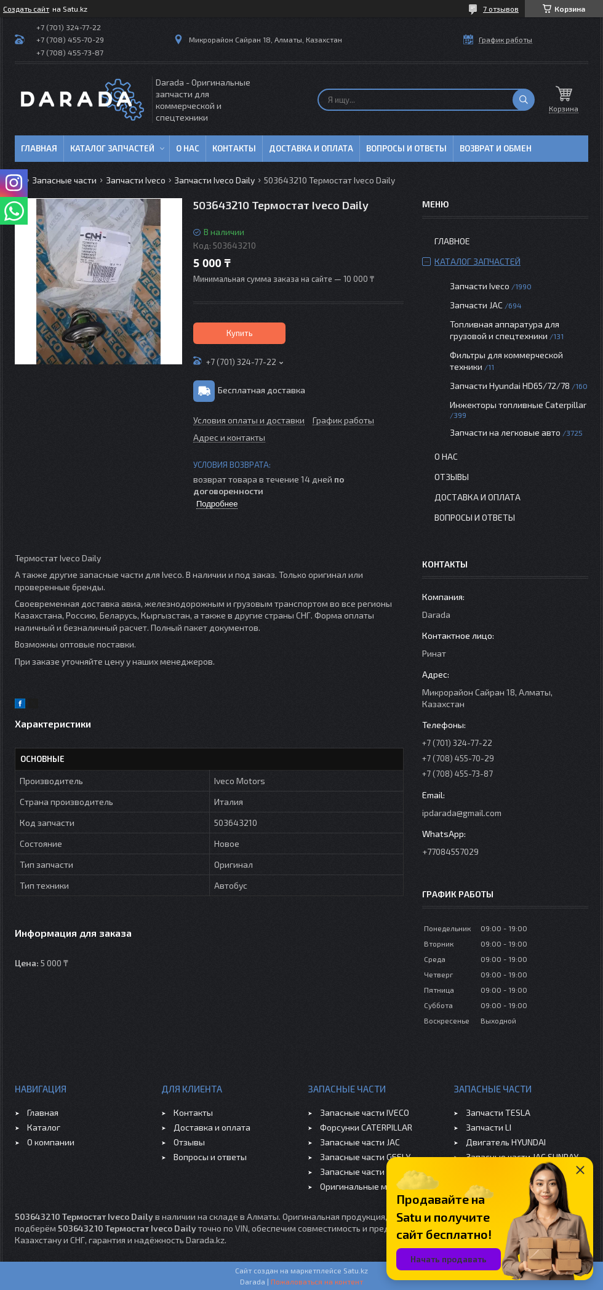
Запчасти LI (488, 1127)
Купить (239, 333)
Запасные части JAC (360, 1142)
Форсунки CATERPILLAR (366, 1127)
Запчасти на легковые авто (505, 432)
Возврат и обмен (496, 148)
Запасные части (64, 180)
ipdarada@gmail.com (461, 812)
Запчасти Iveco (136, 180)
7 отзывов (501, 8)
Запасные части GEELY (365, 1157)
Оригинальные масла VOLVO (377, 1186)
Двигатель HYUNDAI (506, 1142)
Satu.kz (355, 1270)
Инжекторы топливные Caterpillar (518, 404)
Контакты (234, 148)
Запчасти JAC (476, 305)
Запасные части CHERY (366, 1171)
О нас (187, 148)
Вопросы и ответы (406, 148)
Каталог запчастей (112, 148)
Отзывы (451, 476)
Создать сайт (26, 8)
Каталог (43, 1127)
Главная (39, 148)
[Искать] (524, 100)
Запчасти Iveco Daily (214, 180)
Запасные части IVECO (364, 1112)
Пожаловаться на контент (317, 1281)
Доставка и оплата (311, 148)
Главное (452, 241)
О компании (50, 1142)
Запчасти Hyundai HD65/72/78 (510, 385)
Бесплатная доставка (261, 390)
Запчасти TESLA (498, 1112)
